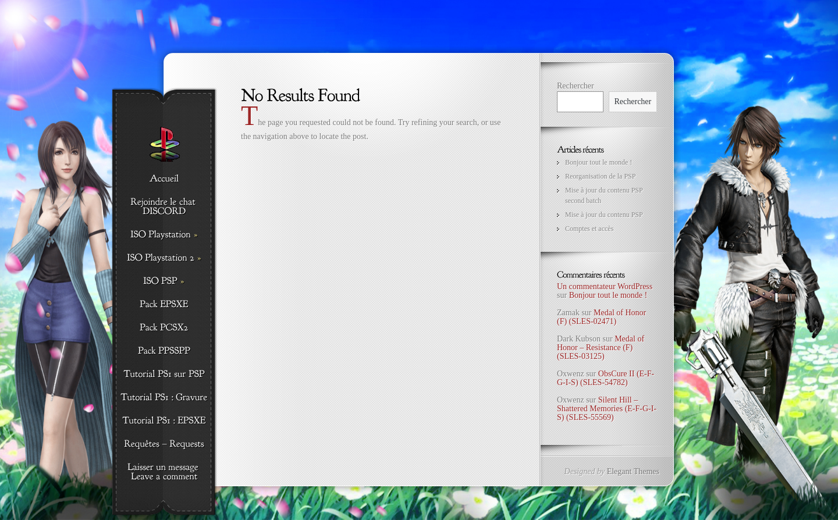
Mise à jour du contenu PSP (604, 215)
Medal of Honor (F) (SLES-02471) (601, 317)
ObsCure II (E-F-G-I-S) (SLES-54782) (605, 378)
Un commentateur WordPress (604, 286)
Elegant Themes (633, 471)
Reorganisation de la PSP (600, 176)
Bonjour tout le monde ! (598, 162)
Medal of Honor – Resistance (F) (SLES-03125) (600, 347)
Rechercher (575, 85)
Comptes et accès (589, 229)
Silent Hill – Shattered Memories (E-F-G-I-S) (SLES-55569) (606, 409)
